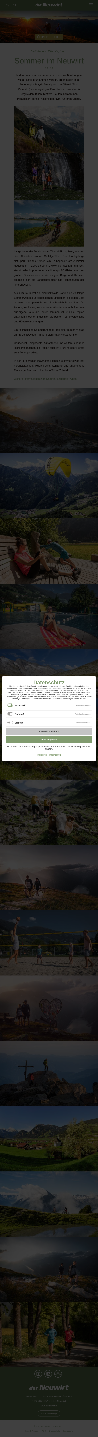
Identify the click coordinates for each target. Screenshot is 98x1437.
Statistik (19, 722)
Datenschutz (55, 755)
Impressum (42, 755)
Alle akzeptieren (49, 739)
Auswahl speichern (49, 731)
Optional (19, 714)
